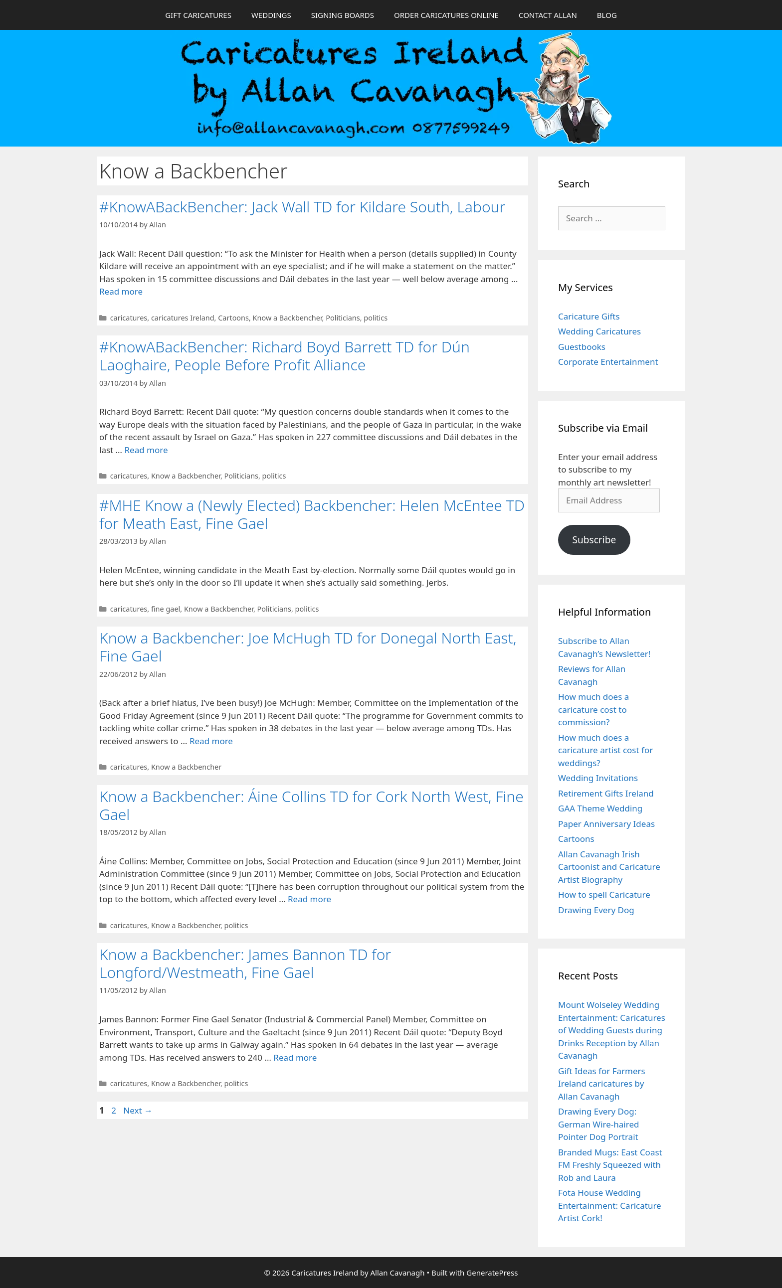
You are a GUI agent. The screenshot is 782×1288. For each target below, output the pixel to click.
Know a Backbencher (287, 317)
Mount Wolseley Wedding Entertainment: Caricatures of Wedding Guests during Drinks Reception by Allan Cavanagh (611, 1030)
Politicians (343, 317)
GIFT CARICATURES (198, 15)
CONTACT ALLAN (548, 15)
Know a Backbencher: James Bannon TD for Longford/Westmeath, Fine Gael (245, 963)
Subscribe (594, 539)
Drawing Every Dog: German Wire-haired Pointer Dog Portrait (598, 1124)
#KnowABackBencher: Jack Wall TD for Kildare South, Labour (302, 206)
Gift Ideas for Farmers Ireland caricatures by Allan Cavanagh (601, 1083)
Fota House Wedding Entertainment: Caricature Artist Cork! (609, 1205)
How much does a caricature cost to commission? (593, 709)
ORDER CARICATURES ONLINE (446, 15)
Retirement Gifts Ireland (606, 793)
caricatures (129, 317)
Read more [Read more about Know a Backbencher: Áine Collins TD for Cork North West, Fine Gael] (309, 899)
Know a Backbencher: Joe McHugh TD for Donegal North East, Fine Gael (307, 647)
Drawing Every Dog (596, 910)
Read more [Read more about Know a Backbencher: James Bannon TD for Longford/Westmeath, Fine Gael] (295, 1057)
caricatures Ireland (182, 317)
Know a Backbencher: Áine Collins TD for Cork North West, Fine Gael (311, 805)
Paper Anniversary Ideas (606, 823)
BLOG (607, 15)
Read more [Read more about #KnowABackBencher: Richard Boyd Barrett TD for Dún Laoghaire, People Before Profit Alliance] (146, 450)
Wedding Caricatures (599, 331)
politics (376, 317)
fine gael (165, 609)
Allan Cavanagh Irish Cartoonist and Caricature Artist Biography (609, 866)
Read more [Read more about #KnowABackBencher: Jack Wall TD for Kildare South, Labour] (121, 291)
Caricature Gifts (589, 316)
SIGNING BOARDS (342, 15)
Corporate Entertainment (608, 361)
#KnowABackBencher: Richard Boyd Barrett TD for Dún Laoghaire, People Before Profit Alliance (284, 355)
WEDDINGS (271, 15)
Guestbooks (581, 346)
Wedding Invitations (598, 778)
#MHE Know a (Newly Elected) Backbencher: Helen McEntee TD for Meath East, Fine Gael (312, 514)
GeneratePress (492, 1273)
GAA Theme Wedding (600, 808)
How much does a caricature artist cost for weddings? (605, 750)
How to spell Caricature (604, 894)
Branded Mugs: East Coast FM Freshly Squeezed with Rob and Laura (610, 1164)
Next (138, 1110)
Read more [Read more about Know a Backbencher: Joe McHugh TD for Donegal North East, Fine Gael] (211, 741)
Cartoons (233, 317)
